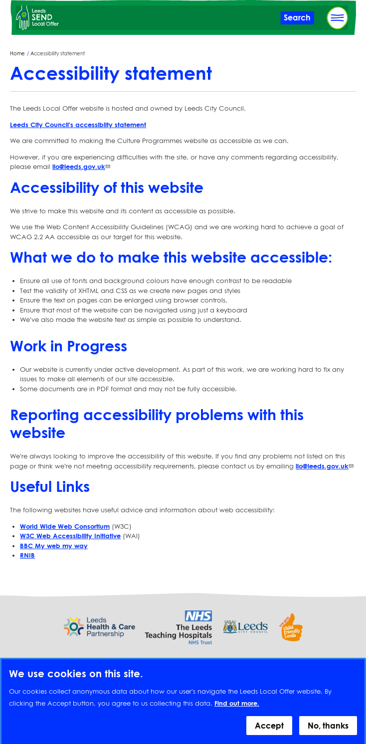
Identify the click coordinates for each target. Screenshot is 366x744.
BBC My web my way (54, 546)
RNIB (27, 555)
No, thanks (328, 731)
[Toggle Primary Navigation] (337, 17)
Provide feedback (183, 661)
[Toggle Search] (297, 17)
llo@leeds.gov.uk (82, 166)
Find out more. (236, 709)
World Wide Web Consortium (65, 526)
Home (17, 53)
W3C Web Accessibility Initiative (70, 536)
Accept (269, 731)
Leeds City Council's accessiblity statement (78, 125)
